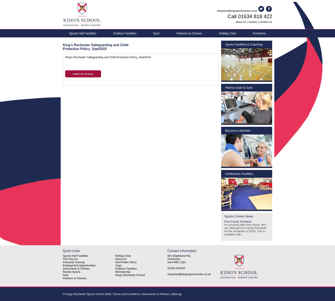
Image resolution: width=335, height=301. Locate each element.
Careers (252, 22)
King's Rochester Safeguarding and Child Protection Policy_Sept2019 (108, 57)
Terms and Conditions (126, 294)
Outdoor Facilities (125, 33)
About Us (241, 22)
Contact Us (266, 22)
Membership (123, 271)
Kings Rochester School (130, 275)
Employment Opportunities (79, 265)
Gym (156, 33)
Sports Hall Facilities (82, 33)
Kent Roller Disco (126, 262)
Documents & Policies (76, 268)
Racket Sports (71, 271)
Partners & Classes (189, 33)
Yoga (118, 265)
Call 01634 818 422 (250, 16)
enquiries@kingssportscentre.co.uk (237, 10)
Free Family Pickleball (246, 228)
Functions (259, 33)
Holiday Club (227, 33)
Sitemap (177, 294)
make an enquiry (83, 73)
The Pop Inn (70, 259)
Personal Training (73, 262)
